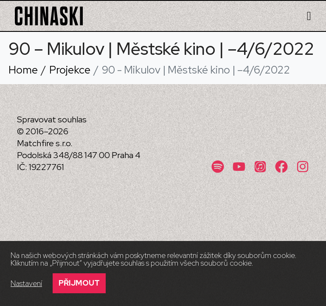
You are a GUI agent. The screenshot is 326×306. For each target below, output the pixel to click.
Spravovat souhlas (52, 119)
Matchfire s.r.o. (45, 143)
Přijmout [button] (79, 283)
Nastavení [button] (26, 283)
